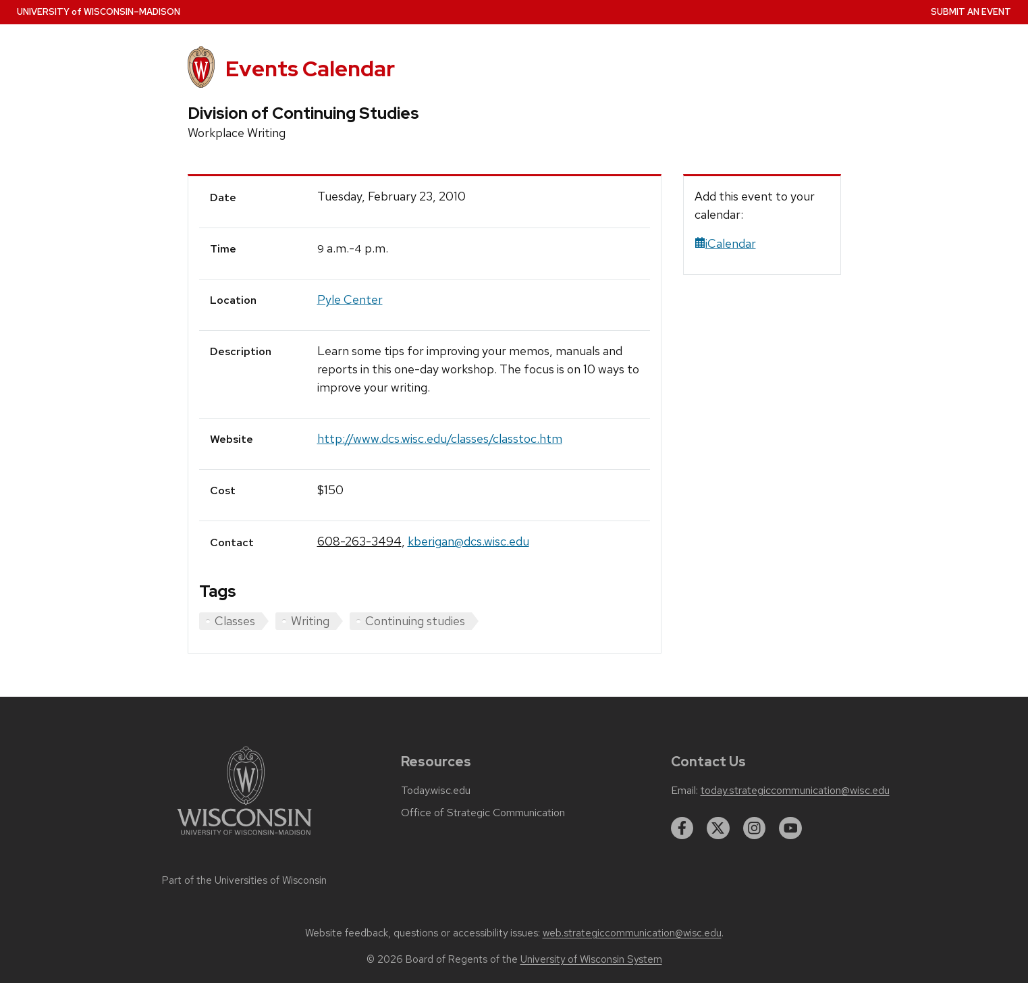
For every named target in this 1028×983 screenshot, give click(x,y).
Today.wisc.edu (435, 790)
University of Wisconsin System (591, 959)
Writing (310, 621)
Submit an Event (971, 12)
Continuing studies (415, 621)
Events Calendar (310, 68)
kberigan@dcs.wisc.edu (468, 541)
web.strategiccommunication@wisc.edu (632, 933)
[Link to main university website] (244, 837)
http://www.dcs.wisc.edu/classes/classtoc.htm (439, 438)
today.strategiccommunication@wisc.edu (795, 790)
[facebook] (682, 828)
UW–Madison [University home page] (98, 12)
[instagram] (754, 828)
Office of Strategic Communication (483, 813)
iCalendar (725, 243)
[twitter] (718, 828)
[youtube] (790, 828)
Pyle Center (350, 299)
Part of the (244, 880)
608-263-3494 (359, 541)
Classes (235, 621)
